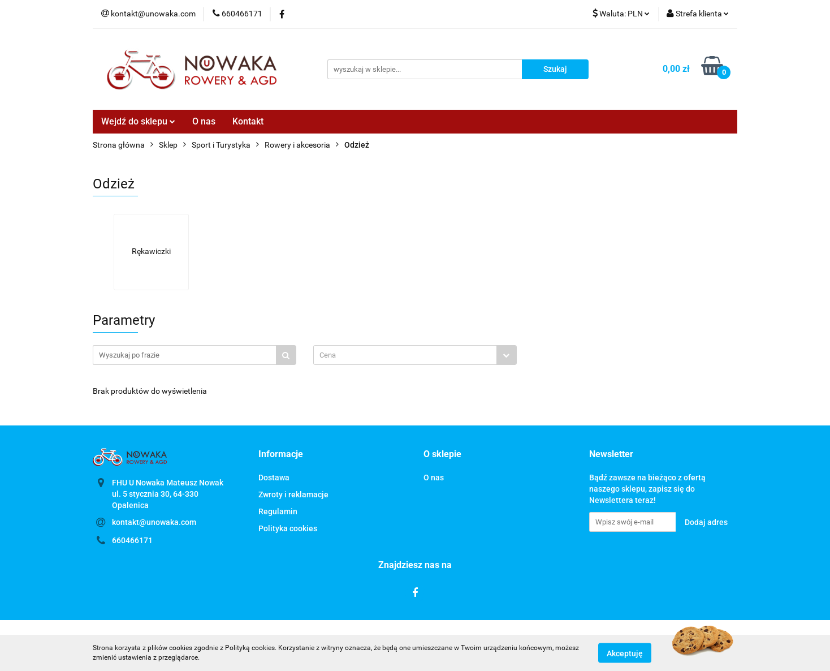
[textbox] (405, 355)
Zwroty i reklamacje (293, 494)
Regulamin (277, 511)
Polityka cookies (287, 528)
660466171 (132, 540)
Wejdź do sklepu (138, 121)
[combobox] (415, 355)
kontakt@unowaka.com (154, 522)
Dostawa (273, 477)
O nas (203, 121)
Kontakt (247, 121)
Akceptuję (625, 652)
